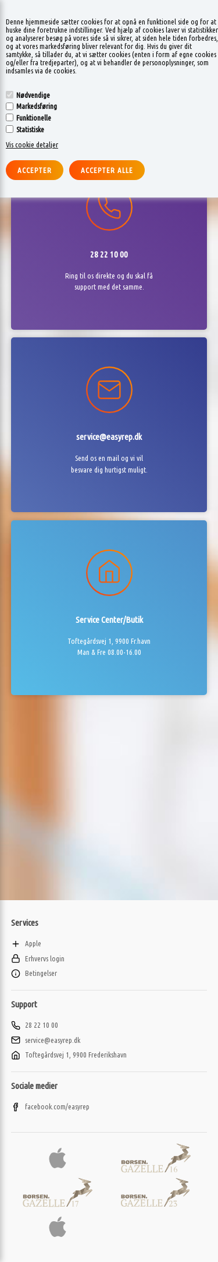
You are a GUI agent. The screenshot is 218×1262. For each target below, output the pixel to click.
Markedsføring (36, 106)
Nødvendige (33, 95)
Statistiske (30, 129)
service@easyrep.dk (45, 1040)
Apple (26, 943)
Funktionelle (33, 118)
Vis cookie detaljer (32, 144)
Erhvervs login (38, 958)
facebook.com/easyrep (50, 1106)
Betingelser (34, 973)
